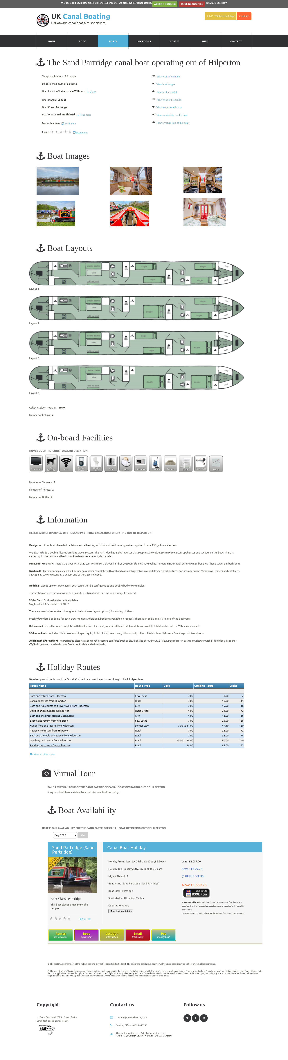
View (91, 91)
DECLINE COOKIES (192, 4)
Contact (236, 41)
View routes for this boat (169, 107)
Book (82, 41)
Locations (144, 41)
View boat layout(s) (166, 92)
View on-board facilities (168, 99)
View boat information (168, 76)
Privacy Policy (70, 1050)
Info (205, 41)
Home (52, 41)
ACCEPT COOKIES (165, 4)
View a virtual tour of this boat (172, 122)
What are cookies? (216, 2)
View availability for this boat (171, 115)
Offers (244, 16)
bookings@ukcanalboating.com (131, 1050)
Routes (174, 41)
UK (80, 16)
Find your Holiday (220, 16)
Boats (113, 41)
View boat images (165, 84)
